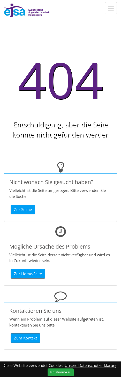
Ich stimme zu (60, 372)
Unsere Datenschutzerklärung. (91, 365)
